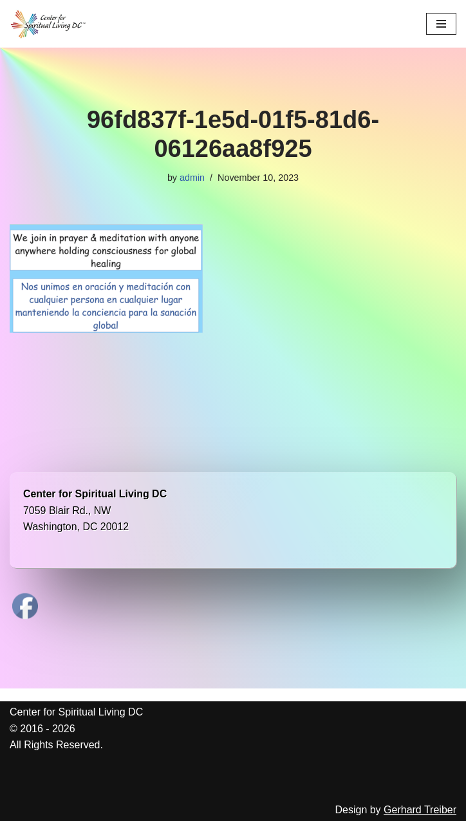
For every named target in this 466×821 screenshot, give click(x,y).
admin (192, 177)
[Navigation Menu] (441, 24)
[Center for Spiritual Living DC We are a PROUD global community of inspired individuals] (48, 24)
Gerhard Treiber (420, 809)
